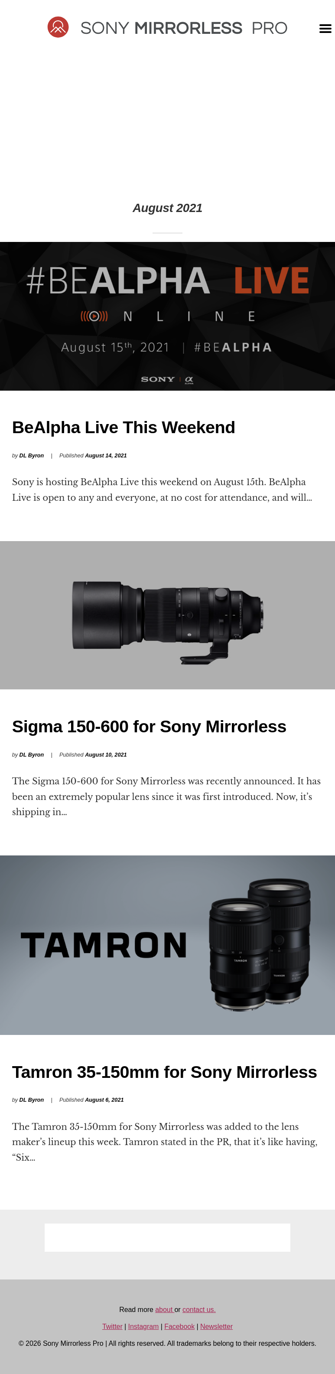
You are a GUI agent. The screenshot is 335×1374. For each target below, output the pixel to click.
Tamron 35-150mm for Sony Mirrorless (164, 1071)
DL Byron (32, 456)
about (164, 1309)
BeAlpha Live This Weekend (123, 427)
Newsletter (216, 1326)
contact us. (199, 1309)
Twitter (112, 1326)
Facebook (179, 1326)
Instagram (143, 1326)
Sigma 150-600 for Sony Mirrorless (149, 726)
